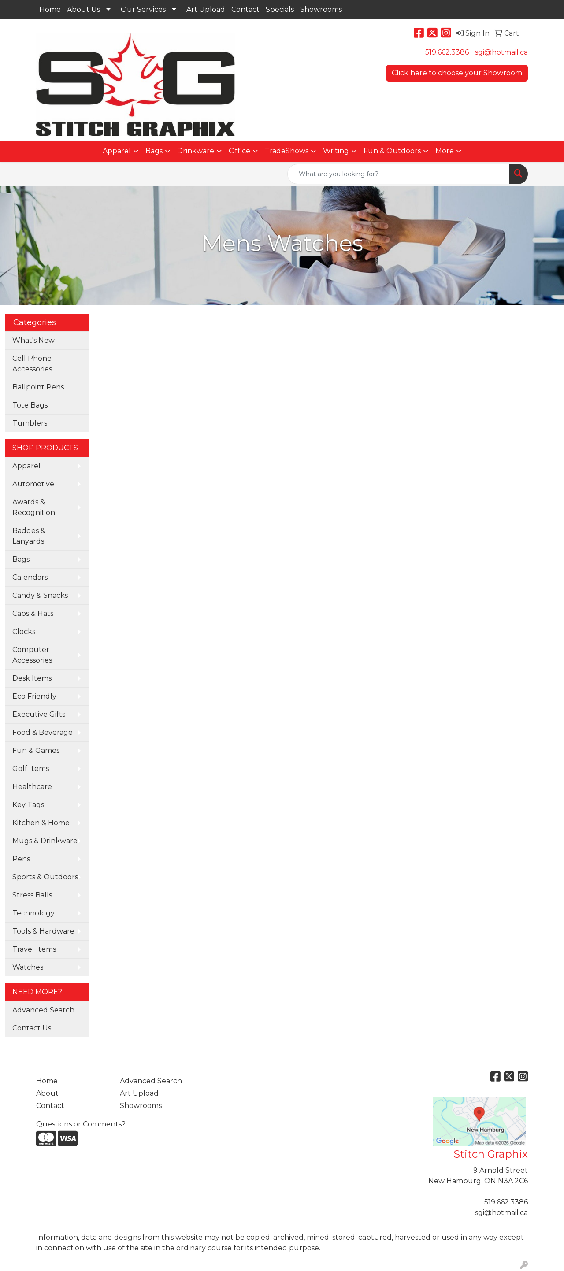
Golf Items (30, 768)
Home (50, 9)
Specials (280, 9)
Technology (33, 913)
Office (239, 151)
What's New (33, 340)
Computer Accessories (32, 654)
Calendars (30, 577)
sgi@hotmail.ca (501, 52)
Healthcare (32, 786)
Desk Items (32, 678)
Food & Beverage (42, 732)
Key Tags (28, 804)
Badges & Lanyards (28, 535)
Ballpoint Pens (38, 387)
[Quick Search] (398, 174)
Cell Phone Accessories (32, 363)
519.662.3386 (447, 52)
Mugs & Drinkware (45, 841)
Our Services (143, 9)
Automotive (33, 484)
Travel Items (34, 949)
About (47, 1093)
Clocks (23, 631)
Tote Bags (30, 405)
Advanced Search (43, 1010)
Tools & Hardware (43, 931)
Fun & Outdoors (392, 151)
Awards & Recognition (33, 507)
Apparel (117, 151)
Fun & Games (35, 750)
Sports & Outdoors (45, 877)
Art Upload (205, 9)
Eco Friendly (34, 696)
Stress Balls (32, 895)
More (444, 151)
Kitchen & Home (41, 823)
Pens (21, 859)
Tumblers (29, 423)
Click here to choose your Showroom (457, 73)
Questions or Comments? (81, 1124)
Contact (245, 9)
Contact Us (31, 1028)
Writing (336, 151)
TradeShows (286, 151)
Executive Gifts (38, 714)
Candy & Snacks (40, 595)
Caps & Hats (32, 613)
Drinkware (195, 151)
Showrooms (321, 9)
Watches (27, 967)
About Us (83, 9)
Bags (154, 151)
